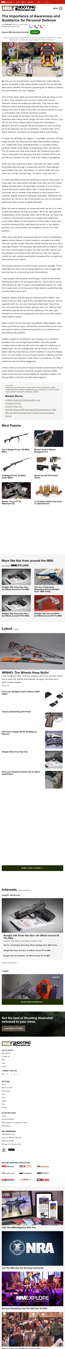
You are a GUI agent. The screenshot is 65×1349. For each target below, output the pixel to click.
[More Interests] (31, 890)
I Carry (5, 971)
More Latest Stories (42, 868)
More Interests (24, 890)
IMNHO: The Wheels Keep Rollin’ (25, 672)
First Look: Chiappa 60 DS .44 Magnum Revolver (19, 732)
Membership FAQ (8, 1152)
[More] (19, 629)
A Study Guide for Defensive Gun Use (22, 400)
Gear (3, 1106)
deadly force (43, 339)
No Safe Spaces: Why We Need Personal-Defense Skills (30, 409)
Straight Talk (9, 941)
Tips (17, 27)
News (4, 686)
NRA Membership (8, 1146)
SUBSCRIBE (13, 1028)
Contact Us (6, 1068)
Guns (4, 1109)
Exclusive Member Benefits (11, 1149)
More (16, 629)
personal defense (18, 390)
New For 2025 (7, 1099)
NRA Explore (6, 1137)
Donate (30, 2)
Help (3, 1075)
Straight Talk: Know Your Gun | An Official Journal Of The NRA (15, 588)
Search (4, 1078)
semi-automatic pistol (34, 941)
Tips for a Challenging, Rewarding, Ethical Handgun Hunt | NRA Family (46, 589)
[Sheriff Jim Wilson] (17, 963)
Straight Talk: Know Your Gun (15, 751)
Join (17, 2)
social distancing (43, 388)
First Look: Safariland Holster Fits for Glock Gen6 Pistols (21, 773)
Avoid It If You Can (13, 406)
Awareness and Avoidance (15, 388)
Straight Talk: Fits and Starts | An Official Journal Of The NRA (48, 614)
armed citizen (13, 96)
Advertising (6, 1065)
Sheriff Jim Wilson (9, 27)
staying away (31, 388)
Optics (4, 1112)
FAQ (3, 1071)
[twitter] (36, 25)
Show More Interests (42, 1002)
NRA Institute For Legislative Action (14, 1134)
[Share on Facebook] (31, 25)
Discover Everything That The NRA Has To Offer (24, 1320)
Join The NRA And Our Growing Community (22, 1279)
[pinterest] (42, 25)
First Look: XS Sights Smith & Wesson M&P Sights (21, 692)
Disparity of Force (13, 403)
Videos (4, 1119)
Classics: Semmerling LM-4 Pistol (16, 711)
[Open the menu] (61, 8)
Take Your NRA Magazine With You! (19, 1239)
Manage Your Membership (11, 1156)
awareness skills (32, 390)
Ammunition (6, 1103)
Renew (23, 2)
